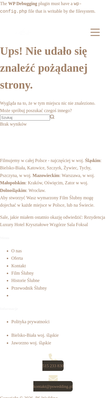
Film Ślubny (71, 197)
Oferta (17, 258)
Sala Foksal (77, 224)
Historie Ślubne (25, 280)
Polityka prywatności (30, 321)
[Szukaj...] (25, 118)
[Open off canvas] (95, 32)
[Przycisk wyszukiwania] (52, 117)
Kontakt (18, 265)
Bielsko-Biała (12, 167)
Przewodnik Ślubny (29, 288)
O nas (16, 250)
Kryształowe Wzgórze (46, 224)
